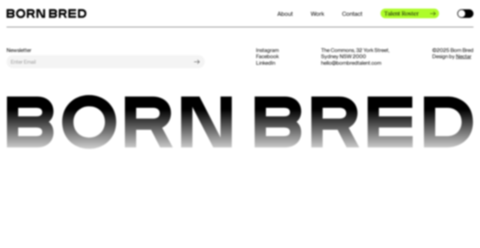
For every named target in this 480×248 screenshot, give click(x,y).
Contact (352, 14)
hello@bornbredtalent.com (351, 63)
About (285, 14)
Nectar (463, 56)
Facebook (267, 56)
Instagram (267, 50)
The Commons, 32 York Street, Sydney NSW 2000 (355, 53)
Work (317, 14)
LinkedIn (265, 63)
